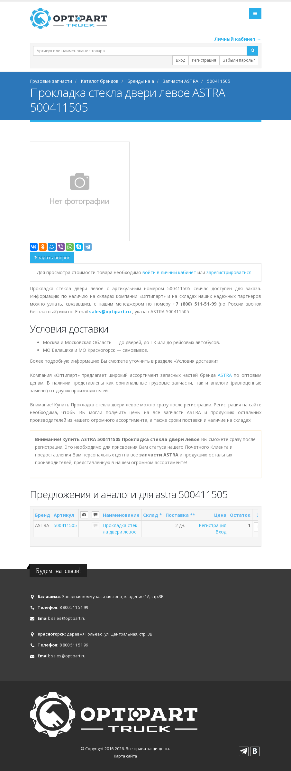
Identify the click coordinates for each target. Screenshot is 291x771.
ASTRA (225, 375)
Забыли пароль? (239, 60)
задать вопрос (52, 258)
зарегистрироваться (228, 272)
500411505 (65, 525)
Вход (180, 60)
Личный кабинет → (237, 39)
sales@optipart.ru (68, 618)
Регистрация (204, 60)
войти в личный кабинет (169, 272)
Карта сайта (125, 756)
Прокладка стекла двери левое (120, 528)
